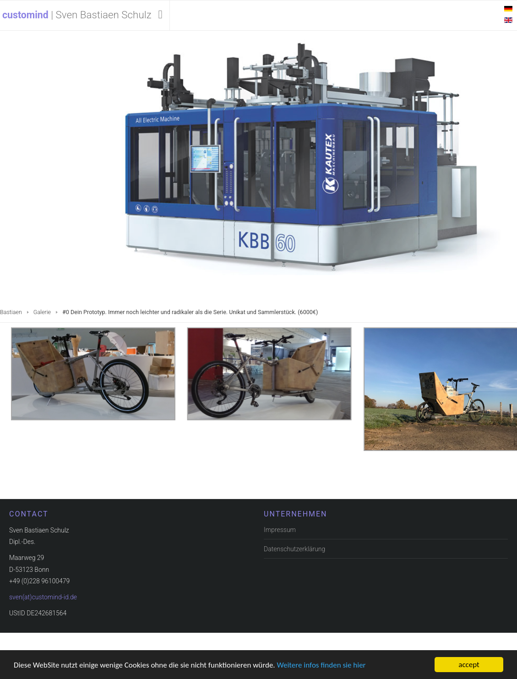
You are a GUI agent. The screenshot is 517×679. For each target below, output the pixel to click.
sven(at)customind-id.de (42, 596)
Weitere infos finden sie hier (321, 665)
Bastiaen (11, 312)
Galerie (42, 312)
